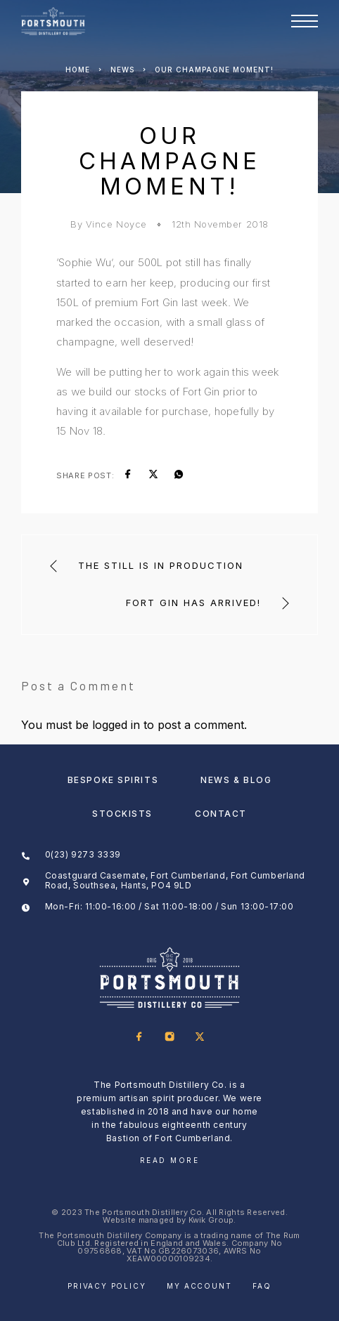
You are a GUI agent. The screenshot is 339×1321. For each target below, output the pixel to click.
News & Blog (235, 780)
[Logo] (53, 21)
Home (77, 69)
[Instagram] (170, 1037)
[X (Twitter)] (200, 1037)
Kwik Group (211, 1220)
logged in (116, 725)
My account (199, 1286)
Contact (221, 813)
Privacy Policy (107, 1286)
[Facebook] (139, 1037)
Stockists (122, 813)
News (122, 69)
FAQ (261, 1286)
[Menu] (304, 21)
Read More (170, 1160)
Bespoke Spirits (113, 780)
